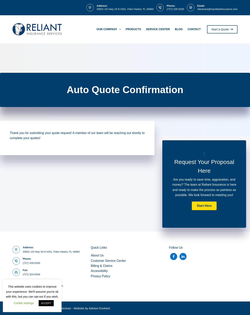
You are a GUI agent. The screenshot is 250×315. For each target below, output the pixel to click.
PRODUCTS (133, 29)
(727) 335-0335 (175, 9)
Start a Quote (222, 29)
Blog (179, 29)
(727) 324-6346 (31, 274)
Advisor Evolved (99, 308)
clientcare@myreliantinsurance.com (217, 9)
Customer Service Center (108, 260)
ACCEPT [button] (46, 303)
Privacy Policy (100, 276)
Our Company (109, 29)
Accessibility (99, 271)
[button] (204, 206)
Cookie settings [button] (24, 303)
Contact (194, 29)
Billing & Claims (101, 265)
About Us (97, 255)
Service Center (158, 29)
